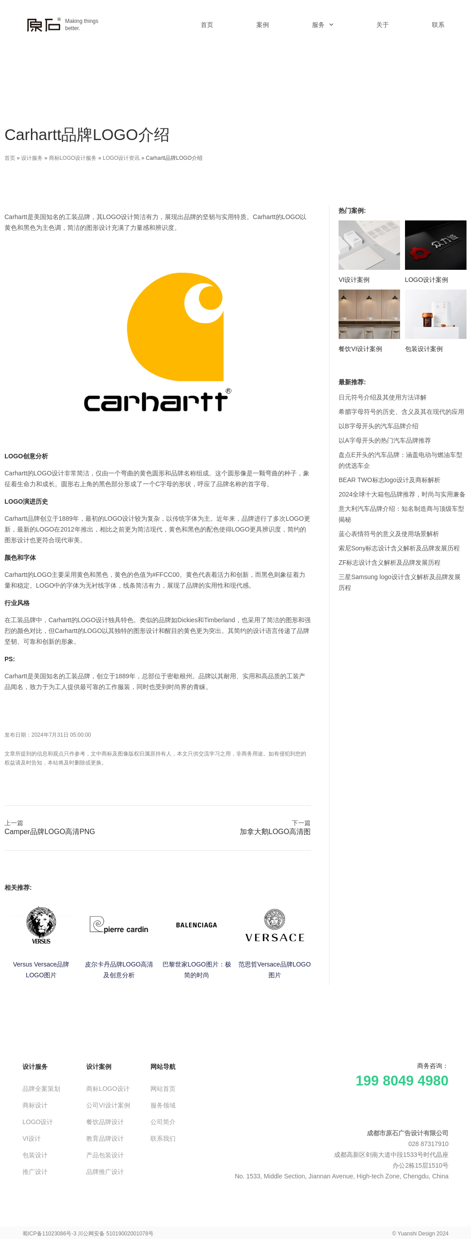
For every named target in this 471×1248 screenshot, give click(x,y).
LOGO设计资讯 (121, 158)
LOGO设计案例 (426, 279)
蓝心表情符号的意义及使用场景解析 (389, 533)
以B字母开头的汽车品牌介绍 (378, 426)
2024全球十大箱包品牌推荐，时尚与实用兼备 (402, 494)
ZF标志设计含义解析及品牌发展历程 (389, 562)
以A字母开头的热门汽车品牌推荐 (385, 440)
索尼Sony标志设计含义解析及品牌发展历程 (399, 548)
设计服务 (32, 158)
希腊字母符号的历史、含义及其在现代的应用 (401, 411)
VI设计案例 (354, 279)
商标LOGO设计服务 (73, 158)
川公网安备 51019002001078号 (116, 1233)
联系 (438, 24)
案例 (262, 24)
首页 (207, 24)
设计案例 (98, 1066)
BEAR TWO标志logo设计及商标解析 (389, 479)
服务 (323, 24)
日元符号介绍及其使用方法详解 (383, 397)
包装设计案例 (424, 348)
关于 (382, 24)
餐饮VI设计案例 (360, 348)
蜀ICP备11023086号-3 (49, 1233)
